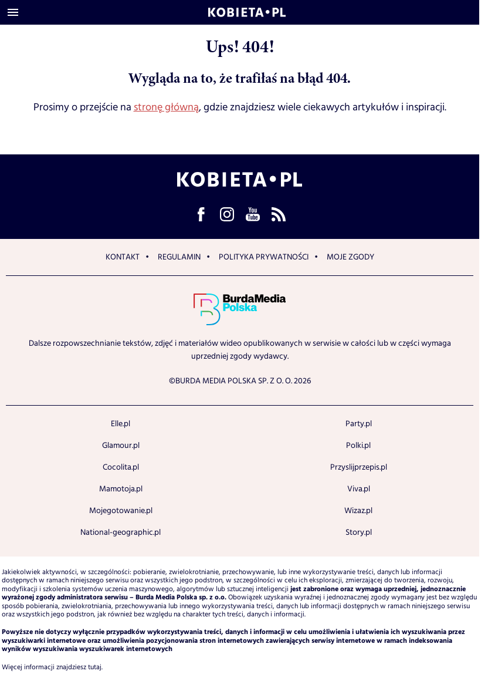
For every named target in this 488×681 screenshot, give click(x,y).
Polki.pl (358, 445)
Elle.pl (120, 424)
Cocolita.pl (121, 467)
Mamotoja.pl (121, 489)
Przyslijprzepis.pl (358, 467)
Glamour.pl (121, 445)
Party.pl (358, 424)
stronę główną (166, 107)
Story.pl (358, 532)
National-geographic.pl (120, 532)
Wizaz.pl (358, 511)
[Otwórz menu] (13, 12)
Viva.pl (358, 489)
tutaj (94, 667)
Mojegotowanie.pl (120, 511)
